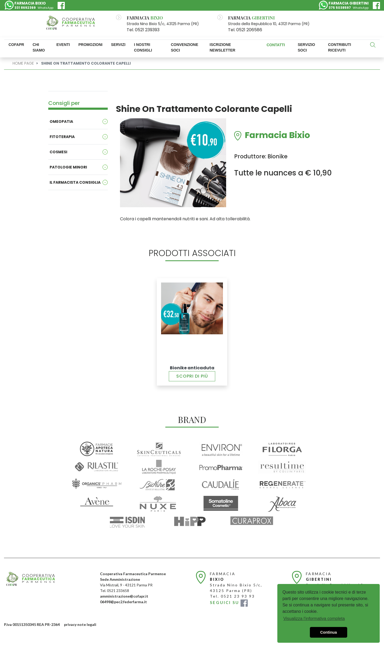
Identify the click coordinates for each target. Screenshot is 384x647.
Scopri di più (192, 376)
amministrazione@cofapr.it (124, 596)
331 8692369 (25, 7)
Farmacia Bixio (277, 135)
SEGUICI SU (229, 602)
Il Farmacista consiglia (75, 182)
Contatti (276, 45)
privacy (70, 624)
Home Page (23, 63)
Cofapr (16, 44)
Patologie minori (68, 167)
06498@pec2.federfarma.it (123, 601)
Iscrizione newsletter (222, 47)
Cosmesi (58, 152)
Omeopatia (61, 121)
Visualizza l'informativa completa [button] (314, 618)
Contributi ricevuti (339, 47)
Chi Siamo (39, 47)
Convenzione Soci (184, 47)
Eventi (63, 44)
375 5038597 (340, 7)
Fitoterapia (62, 136)
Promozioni (90, 44)
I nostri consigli (143, 47)
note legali (86, 624)
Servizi (118, 44)
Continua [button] (328, 632)
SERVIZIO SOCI (306, 47)
